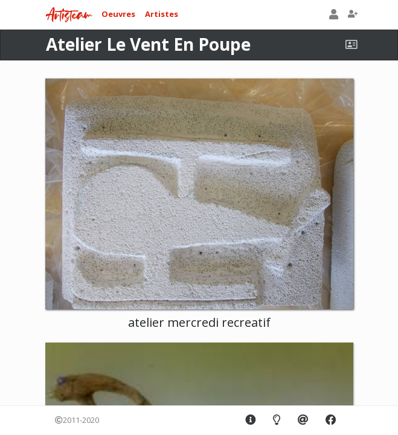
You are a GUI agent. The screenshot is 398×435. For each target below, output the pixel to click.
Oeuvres (118, 13)
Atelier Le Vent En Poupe (148, 44)
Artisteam (68, 15)
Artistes (161, 13)
